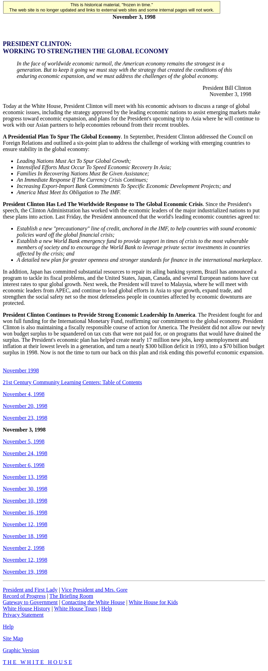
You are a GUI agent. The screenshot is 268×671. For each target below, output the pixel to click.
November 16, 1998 (25, 512)
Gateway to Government (30, 602)
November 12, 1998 (25, 524)
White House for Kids (153, 602)
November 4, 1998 (24, 394)
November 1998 (21, 370)
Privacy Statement (23, 615)
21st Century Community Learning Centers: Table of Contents (72, 382)
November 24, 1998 (25, 453)
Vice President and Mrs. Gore (94, 590)
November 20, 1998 (25, 406)
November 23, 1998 (25, 418)
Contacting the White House (93, 602)
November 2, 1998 (24, 548)
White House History (26, 608)
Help (106, 608)
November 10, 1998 (25, 501)
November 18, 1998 (25, 536)
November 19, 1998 (25, 572)
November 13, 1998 (25, 477)
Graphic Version (21, 650)
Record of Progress (24, 596)
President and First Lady (30, 590)
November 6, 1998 (24, 465)
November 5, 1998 (24, 441)
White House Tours (75, 608)
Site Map (13, 638)
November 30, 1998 (25, 489)
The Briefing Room (71, 596)
